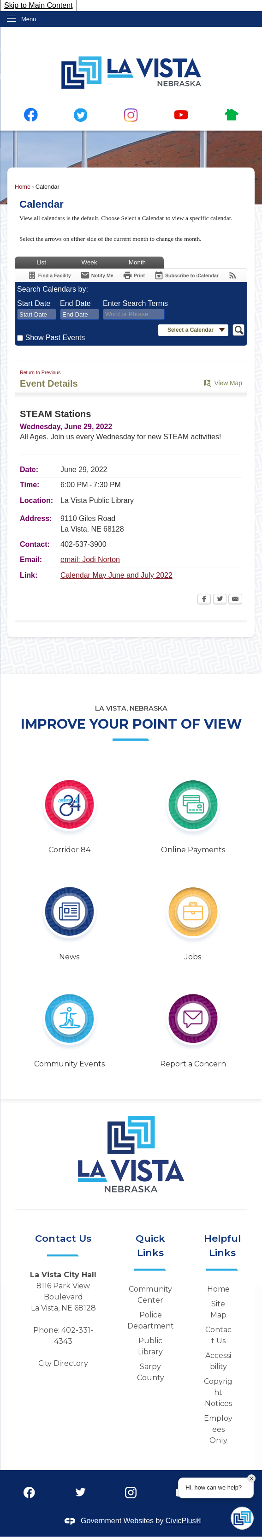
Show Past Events (55, 337)
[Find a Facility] (49, 275)
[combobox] (37, 314)
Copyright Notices (218, 1392)
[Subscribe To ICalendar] (186, 275)
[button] (193, 330)
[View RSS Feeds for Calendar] (233, 275)
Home (22, 186)
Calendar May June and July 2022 (116, 575)
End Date (75, 303)
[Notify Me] (96, 275)
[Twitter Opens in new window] (219, 600)
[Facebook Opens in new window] (204, 600)
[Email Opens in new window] (235, 600)
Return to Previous (40, 372)
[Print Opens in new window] (134, 275)
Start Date (33, 303)
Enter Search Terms (135, 303)
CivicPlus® (184, 1521)
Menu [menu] (28, 19)
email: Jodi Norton (90, 559)
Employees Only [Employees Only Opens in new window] (218, 1429)
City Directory (63, 1363)
